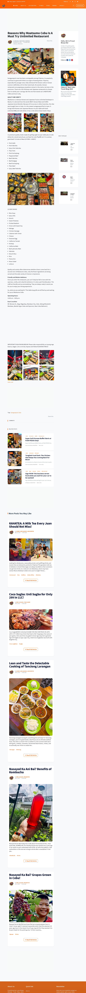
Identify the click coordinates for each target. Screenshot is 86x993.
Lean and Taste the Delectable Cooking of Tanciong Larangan (29, 631)
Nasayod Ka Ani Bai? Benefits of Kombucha (30, 737)
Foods (48, 5)
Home (15, 5)
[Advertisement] (43, 20)
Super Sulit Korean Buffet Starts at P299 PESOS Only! (38, 409)
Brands (54, 5)
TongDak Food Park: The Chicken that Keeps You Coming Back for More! (37, 427)
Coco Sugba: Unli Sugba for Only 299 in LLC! (30, 562)
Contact (61, 5)
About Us (23, 5)
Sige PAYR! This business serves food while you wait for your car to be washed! (38, 446)
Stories (41, 5)
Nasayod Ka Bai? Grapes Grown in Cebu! (30, 843)
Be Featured (80, 5)
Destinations (32, 5)
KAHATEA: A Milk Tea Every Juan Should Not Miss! (30, 491)
